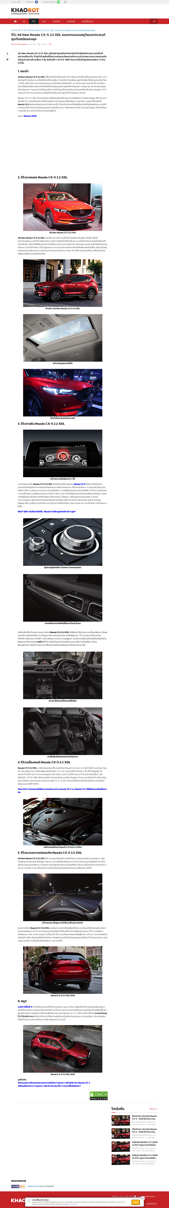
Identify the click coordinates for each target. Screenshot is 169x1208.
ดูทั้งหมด (153, 1109)
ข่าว (24, 21)
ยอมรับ (135, 1202)
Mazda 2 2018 (30, 116)
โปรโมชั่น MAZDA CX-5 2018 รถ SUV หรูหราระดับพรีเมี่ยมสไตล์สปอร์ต (145, 1143)
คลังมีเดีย (71, 21)
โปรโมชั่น (56, 21)
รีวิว (33, 21)
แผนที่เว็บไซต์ (152, 1203)
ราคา (44, 21)
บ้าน (13, 30)
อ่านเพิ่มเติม (73, 1204)
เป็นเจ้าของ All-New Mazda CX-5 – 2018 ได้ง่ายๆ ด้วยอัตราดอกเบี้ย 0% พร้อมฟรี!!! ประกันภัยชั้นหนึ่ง (144, 1117)
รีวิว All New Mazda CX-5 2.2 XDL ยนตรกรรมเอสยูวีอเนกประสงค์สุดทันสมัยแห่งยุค (59, 30)
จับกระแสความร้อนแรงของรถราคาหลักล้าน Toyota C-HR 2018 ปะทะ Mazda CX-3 (54, 1082)
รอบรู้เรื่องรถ (87, 21)
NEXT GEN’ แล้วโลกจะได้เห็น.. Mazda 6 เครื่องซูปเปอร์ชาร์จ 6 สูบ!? (47, 511)
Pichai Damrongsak (19, 44)
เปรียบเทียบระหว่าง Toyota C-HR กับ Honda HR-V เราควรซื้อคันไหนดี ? (49, 1085)
